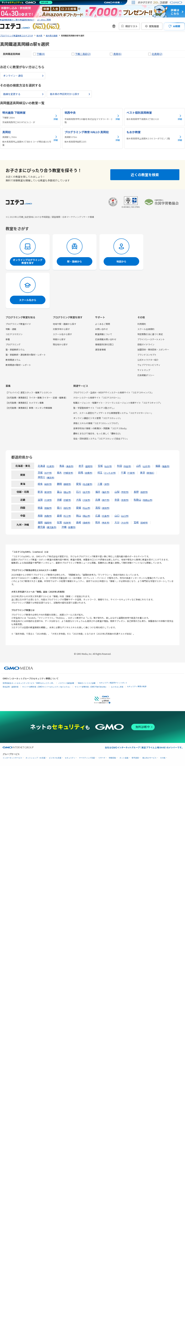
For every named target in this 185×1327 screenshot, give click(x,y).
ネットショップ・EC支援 (35, 758)
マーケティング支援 (87, 758)
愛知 (78, 484)
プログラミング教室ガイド (18, 323)
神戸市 (105, 499)
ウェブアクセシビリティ (148, 364)
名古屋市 (87, 484)
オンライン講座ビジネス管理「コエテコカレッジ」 (97, 417)
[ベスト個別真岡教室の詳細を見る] (154, 117)
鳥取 (40, 515)
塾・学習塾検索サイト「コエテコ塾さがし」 (94, 407)
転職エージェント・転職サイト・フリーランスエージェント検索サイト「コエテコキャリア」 (117, 402)
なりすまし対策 (117, 687)
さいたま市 (109, 472)
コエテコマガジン (14, 334)
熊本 (97, 522)
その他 (162, 758)
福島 (157, 466)
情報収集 (112, 758)
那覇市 (72, 527)
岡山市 (86, 515)
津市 (106, 484)
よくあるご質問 (44, 19)
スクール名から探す (62, 334)
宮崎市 (144, 522)
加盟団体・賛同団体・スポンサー (153, 349)
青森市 (69, 466)
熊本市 (105, 522)
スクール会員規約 (145, 328)
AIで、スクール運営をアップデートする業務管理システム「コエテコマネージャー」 (113, 412)
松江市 (67, 515)
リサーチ (101, 758)
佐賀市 (67, 522)
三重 (99, 484)
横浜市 (50, 477)
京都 (59, 499)
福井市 (105, 491)
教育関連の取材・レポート (18, 364)
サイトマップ (143, 369)
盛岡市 (89, 466)
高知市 (105, 507)
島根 (59, 515)
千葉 (123, 472)
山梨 (117, 491)
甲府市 (125, 491)
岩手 (81, 466)
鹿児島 (41, 527)
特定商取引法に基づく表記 (150, 334)
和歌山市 (147, 499)
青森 (61, 466)
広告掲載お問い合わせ (105, 339)
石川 (78, 491)
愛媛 (78, 507)
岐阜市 (48, 484)
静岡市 (67, 484)
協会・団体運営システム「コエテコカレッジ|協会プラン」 (101, 438)
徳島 (40, 507)
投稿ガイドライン (145, 344)
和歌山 (137, 499)
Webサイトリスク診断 (86, 683)
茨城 (40, 472)
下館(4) (41, 54)
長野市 (144, 491)
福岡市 (48, 522)
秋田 (119, 466)
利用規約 (141, 323)
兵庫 (97, 499)
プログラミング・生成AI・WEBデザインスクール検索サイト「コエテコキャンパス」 (113, 392)
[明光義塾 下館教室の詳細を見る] (30, 117)
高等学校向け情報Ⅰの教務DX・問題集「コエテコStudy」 (100, 428)
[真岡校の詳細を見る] (30, 138)
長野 (136, 491)
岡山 (78, 515)
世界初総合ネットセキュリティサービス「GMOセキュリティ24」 (29, 683)
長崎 (78, 522)
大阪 (78, 499)
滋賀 (40, 499)
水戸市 (48, 472)
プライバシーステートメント (151, 339)
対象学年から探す (61, 328)
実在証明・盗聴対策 (10, 687)
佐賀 (59, 522)
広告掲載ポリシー (145, 375)
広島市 (105, 515)
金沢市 (86, 491)
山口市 (125, 515)
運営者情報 (100, 349)
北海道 (41, 466)
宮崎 (136, 522)
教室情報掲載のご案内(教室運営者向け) (17, 19)
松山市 (86, 507)
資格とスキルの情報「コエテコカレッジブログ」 (96, 423)
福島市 (165, 466)
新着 (8, 339)
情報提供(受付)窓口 (104, 344)
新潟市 (48, 491)
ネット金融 (123, 758)
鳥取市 (48, 515)
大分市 (125, 522)
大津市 (48, 499)
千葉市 (131, 472)
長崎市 (86, 522)
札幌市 (50, 466)
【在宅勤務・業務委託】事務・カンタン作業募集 (29, 407)
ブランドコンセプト (146, 354)
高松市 (67, 507)
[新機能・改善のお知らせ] (113, 26)
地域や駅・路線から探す (64, 323)
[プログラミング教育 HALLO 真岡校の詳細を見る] (92, 138)
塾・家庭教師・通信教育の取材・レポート (26, 354)
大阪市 (86, 499)
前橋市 (88, 472)
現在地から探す (60, 344)
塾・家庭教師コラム (15, 349)
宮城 (100, 466)
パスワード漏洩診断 (66, 683)
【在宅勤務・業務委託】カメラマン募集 (25, 402)
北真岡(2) (157, 54)
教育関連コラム (13, 359)
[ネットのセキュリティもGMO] (27, 2)
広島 (97, 515)
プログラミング (13, 344)
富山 (59, 491)
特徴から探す (59, 339)
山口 (117, 515)
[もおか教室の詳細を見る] (154, 138)
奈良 (117, 499)
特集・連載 (11, 328)
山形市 (146, 466)
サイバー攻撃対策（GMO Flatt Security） (91, 687)
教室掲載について (103, 334)
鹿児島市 (51, 527)
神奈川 (41, 477)
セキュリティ (70, 758)
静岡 (59, 484)
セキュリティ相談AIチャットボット (113, 683)
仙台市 (108, 466)
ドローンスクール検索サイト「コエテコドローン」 (97, 397)
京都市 (67, 499)
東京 (142, 472)
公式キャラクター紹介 (148, 359)
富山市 (67, 491)
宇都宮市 (68, 472)
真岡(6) (117, 54)
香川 (59, 507)
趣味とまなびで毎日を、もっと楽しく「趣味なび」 (97, 433)
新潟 (40, 491)
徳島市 (48, 507)
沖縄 (63, 527)
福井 (97, 491)
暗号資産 (135, 758)
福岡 (40, 522)
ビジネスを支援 (55, 758)
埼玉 (99, 472)
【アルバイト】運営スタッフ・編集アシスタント (29, 392)
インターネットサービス (12, 758)
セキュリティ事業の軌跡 (136, 686)
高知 (97, 507)
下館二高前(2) (83, 54)
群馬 (80, 472)
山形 (138, 466)
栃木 (59, 472)
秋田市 (127, 466)
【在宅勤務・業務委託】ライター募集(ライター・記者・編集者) (36, 397)
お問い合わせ (101, 328)
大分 (117, 522)
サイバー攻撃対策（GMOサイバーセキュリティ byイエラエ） (46, 687)
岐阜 (40, 484)
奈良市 (125, 499)
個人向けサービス (149, 758)
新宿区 (150, 472)
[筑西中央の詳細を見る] (92, 117)
